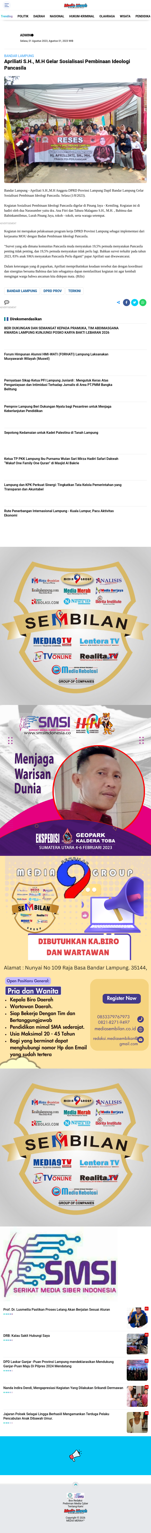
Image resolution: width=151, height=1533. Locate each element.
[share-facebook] (126, 302)
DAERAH (39, 16)
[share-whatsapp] (142, 302)
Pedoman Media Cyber (75, 1503)
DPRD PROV (53, 291)
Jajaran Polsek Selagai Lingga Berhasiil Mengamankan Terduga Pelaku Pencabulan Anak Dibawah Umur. (56, 1416)
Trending (7, 16)
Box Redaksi (75, 1500)
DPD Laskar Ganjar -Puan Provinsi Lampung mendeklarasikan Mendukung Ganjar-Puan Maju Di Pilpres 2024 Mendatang (58, 1364)
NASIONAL (57, 16)
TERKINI (74, 291)
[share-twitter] (134, 302)
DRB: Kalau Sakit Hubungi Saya (26, 1336)
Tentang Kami (75, 1506)
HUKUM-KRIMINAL (81, 16)
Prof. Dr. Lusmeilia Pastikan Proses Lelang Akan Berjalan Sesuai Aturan (56, 1310)
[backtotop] (75, 1485)
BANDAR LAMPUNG (19, 56)
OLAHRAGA (107, 16)
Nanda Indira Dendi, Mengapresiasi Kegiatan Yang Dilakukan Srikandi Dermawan (63, 1388)
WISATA (125, 16)
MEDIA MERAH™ (75, 1520)
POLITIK (23, 16)
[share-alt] (118, 302)
